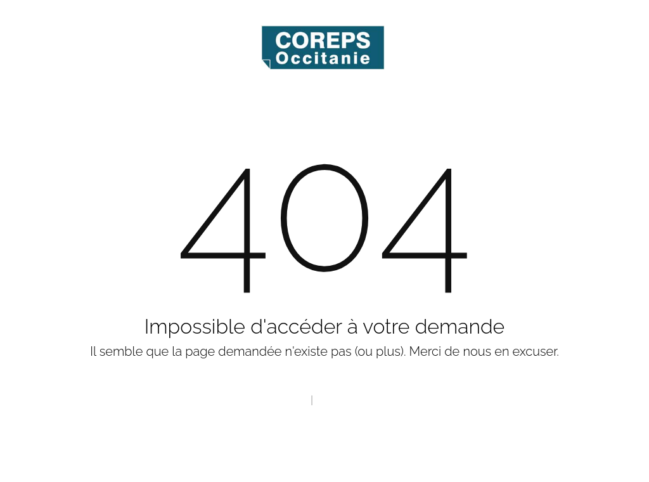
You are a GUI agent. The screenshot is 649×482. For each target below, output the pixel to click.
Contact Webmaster (362, 400)
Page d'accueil (274, 400)
